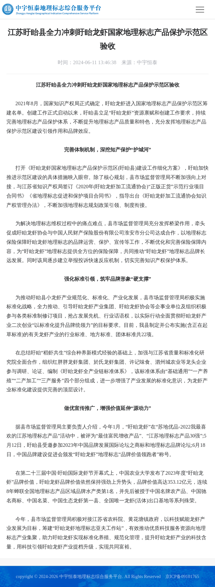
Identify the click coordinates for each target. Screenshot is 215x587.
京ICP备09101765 (182, 576)
